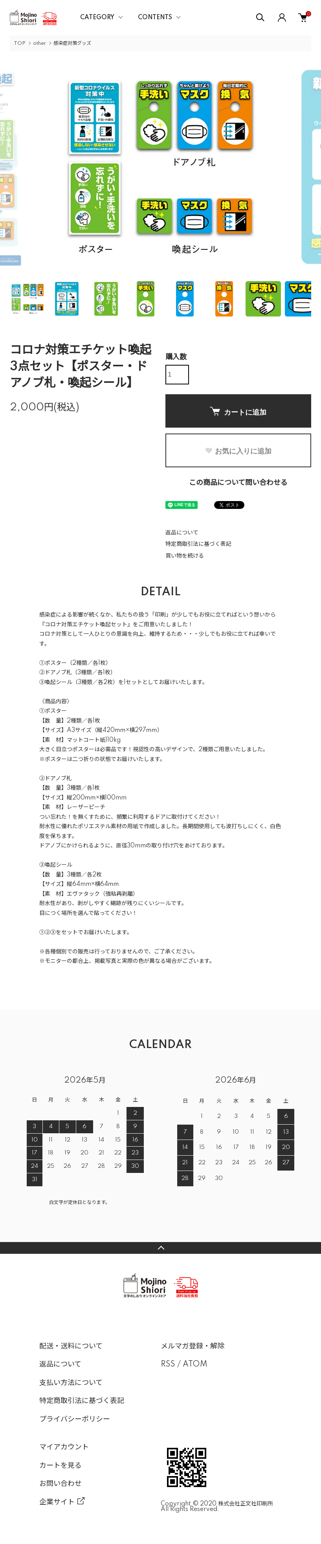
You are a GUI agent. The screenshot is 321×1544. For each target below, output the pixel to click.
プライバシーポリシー (74, 1419)
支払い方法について (71, 1383)
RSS (168, 1364)
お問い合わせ (60, 1484)
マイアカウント (64, 1447)
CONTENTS (155, 18)
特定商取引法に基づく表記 (198, 544)
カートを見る (60, 1466)
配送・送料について (71, 1346)
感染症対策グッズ (72, 43)
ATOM (195, 1364)
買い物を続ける (184, 556)
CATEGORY (97, 18)
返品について (181, 533)
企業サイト (57, 1502)
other (39, 43)
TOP (20, 43)
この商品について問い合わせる (238, 483)
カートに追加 (238, 411)
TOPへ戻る (160, 1248)
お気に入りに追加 (238, 451)
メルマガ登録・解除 (192, 1346)
